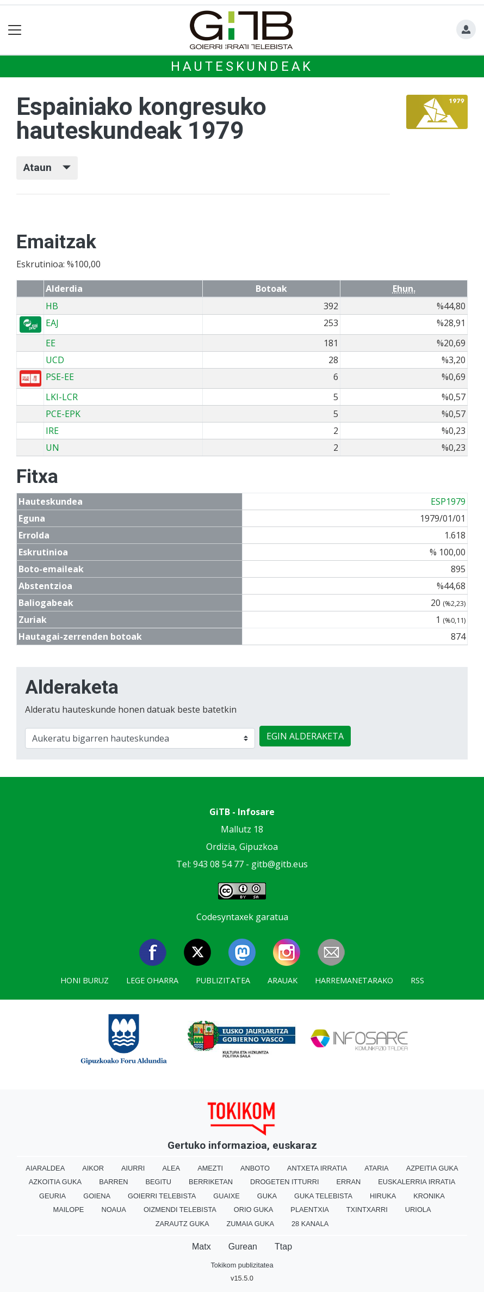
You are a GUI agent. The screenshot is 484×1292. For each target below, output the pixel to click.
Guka (267, 1196)
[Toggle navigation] (15, 30)
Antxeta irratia (317, 1168)
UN (52, 448)
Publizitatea (223, 980)
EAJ (52, 323)
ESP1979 (448, 501)
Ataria (376, 1168)
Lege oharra (152, 980)
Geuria (52, 1196)
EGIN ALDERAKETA (305, 736)
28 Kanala (309, 1224)
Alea (171, 1168)
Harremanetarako (354, 980)
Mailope (68, 1209)
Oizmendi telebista (180, 1209)
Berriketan (211, 1182)
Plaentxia (309, 1209)
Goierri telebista (162, 1196)
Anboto (255, 1168)
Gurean (242, 1246)
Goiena (96, 1196)
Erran (348, 1182)
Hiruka (383, 1196)
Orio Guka (254, 1209)
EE (50, 343)
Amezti (210, 1168)
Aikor (93, 1168)
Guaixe (226, 1196)
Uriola (418, 1209)
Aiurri (133, 1168)
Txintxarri (367, 1209)
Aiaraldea (45, 1168)
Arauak (282, 980)
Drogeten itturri (284, 1182)
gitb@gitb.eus (279, 864)
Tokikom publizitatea (241, 1265)
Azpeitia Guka (432, 1168)
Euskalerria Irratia (416, 1182)
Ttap (283, 1246)
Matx (201, 1246)
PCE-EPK (63, 414)
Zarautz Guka (182, 1224)
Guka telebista (323, 1196)
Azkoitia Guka (55, 1182)
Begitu (158, 1182)
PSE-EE (60, 377)
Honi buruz (84, 980)
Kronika (429, 1196)
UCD (55, 360)
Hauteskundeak (242, 66)
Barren (113, 1182)
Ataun (47, 167)
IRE (52, 431)
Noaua (113, 1209)
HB (52, 306)
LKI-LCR (62, 397)
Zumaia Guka (250, 1224)
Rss (417, 980)
